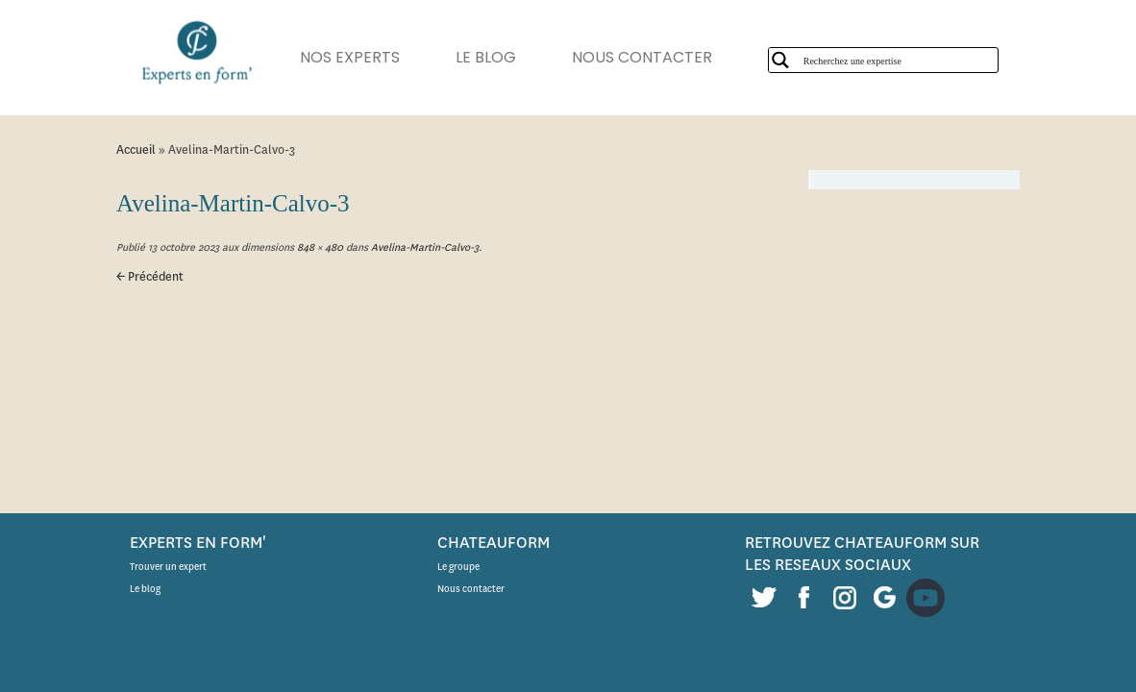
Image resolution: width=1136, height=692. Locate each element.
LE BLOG (505, 57)
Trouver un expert (168, 566)
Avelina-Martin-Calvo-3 (423, 247)
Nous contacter (471, 588)
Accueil (136, 149)
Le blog (145, 588)
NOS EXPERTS (359, 57)
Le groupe (458, 566)
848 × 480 (318, 247)
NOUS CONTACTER (671, 57)
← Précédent (150, 276)
